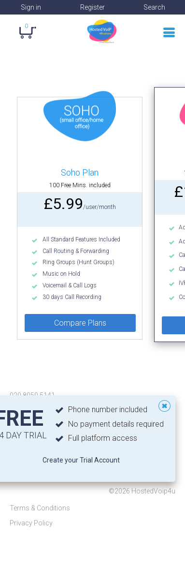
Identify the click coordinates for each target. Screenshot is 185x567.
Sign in (31, 7)
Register (92, 7)
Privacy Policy (31, 523)
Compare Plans (80, 323)
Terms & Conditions (40, 508)
